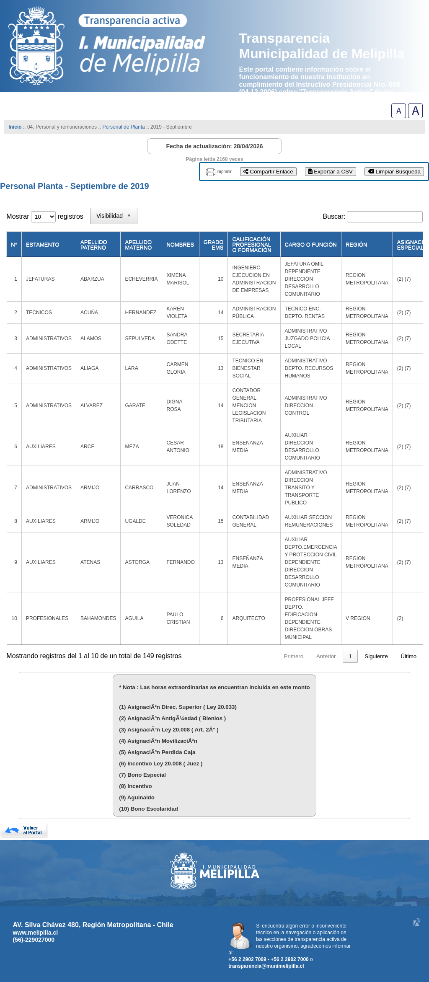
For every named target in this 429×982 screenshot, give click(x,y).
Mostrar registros (44, 216)
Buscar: (334, 216)
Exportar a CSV (330, 171)
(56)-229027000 (33, 939)
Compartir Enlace (268, 171)
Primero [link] (223, 656)
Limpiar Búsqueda (394, 171)
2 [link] (295, 656)
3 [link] (311, 656)
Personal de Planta (123, 127)
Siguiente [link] (376, 656)
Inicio (14, 127)
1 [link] (279, 656)
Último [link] (409, 656)
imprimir (224, 171)
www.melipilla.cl (35, 932)
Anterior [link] (255, 656)
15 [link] (349, 656)
